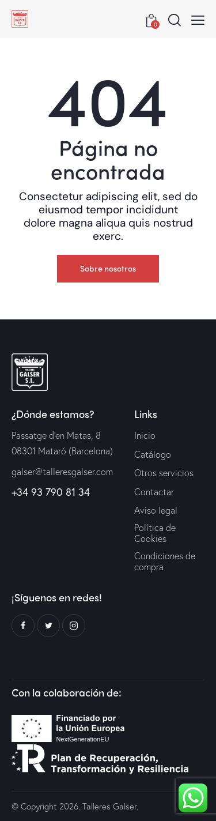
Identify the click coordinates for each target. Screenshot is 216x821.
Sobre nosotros (108, 268)
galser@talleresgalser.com (62, 471)
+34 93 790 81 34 (51, 492)
